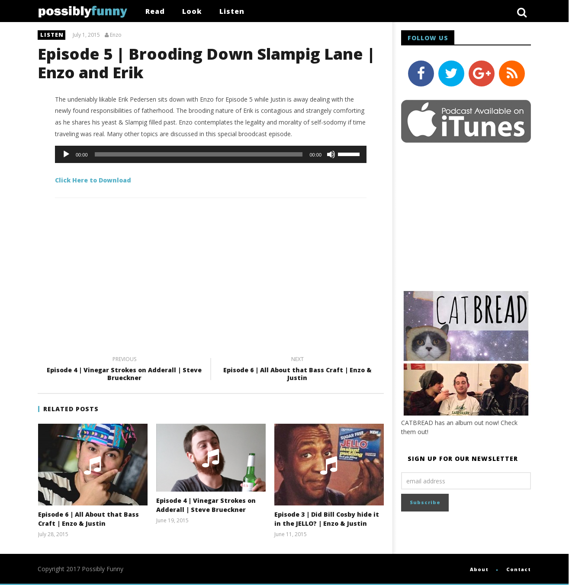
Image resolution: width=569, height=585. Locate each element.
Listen (231, 11)
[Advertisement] (211, 284)
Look (192, 11)
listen (52, 34)
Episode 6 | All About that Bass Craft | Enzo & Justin (297, 369)
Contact (518, 569)
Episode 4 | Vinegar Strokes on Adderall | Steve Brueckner (124, 369)
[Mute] (331, 154)
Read (155, 11)
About (479, 569)
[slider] (199, 154)
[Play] (66, 154)
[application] (210, 154)
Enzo (116, 35)
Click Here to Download (93, 180)
